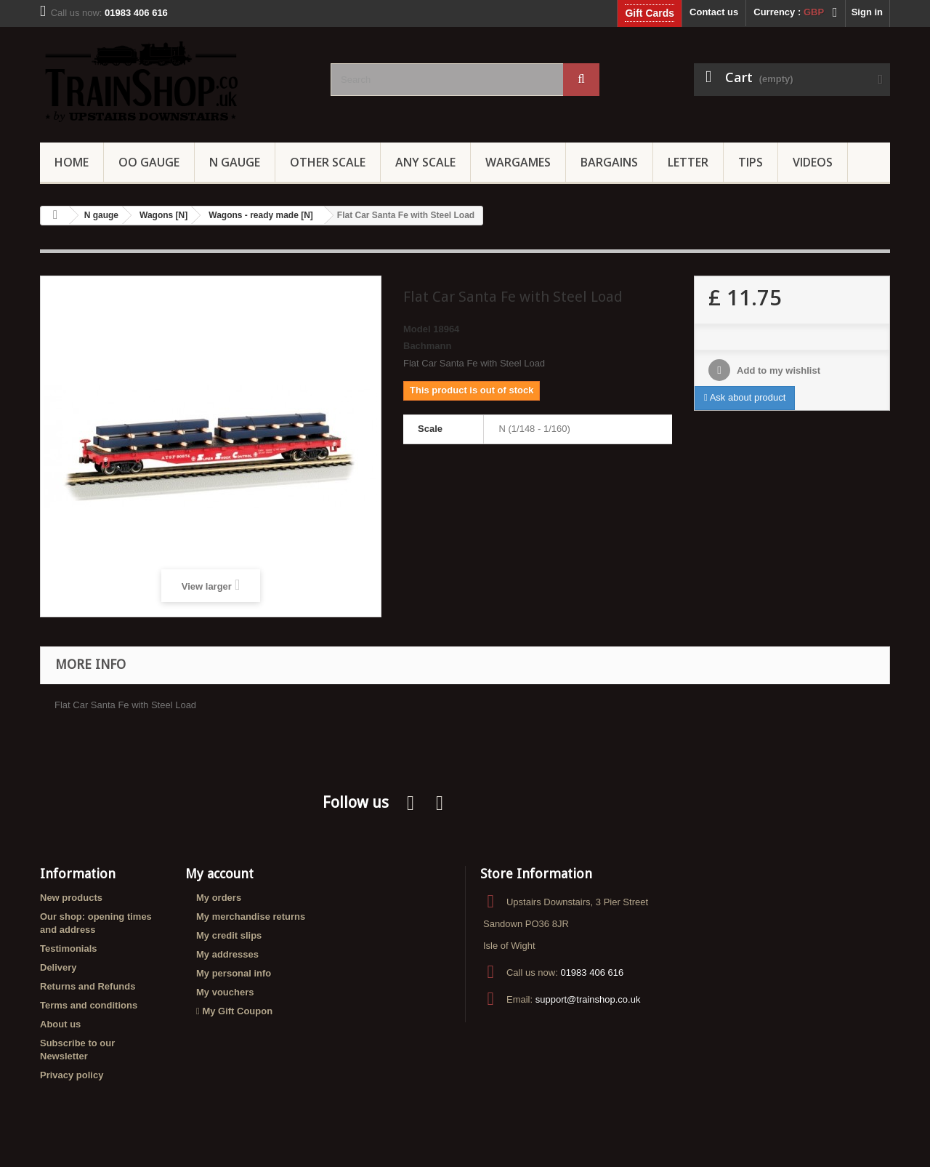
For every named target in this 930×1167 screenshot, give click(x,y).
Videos (813, 162)
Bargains (609, 162)
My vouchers (225, 992)
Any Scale (425, 162)
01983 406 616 (591, 972)
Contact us (714, 12)
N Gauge (234, 162)
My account (219, 873)
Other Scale (327, 162)
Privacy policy (71, 1075)
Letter (688, 162)
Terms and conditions (88, 1005)
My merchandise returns (250, 916)
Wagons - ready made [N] (261, 215)
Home (71, 162)
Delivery (58, 967)
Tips (750, 162)
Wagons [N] (163, 215)
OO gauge (148, 162)
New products (71, 897)
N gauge (101, 215)
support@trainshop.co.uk (588, 999)
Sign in (867, 12)
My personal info (233, 973)
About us (60, 1024)
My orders (218, 897)
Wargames (518, 162)
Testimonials (68, 948)
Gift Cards (649, 13)
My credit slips (229, 935)
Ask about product (744, 397)
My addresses (227, 954)
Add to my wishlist (777, 370)
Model (417, 329)
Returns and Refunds (87, 986)
